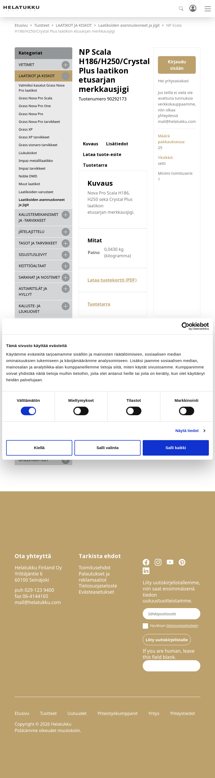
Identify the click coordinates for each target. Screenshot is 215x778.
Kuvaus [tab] (90, 144)
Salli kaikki (175, 447)
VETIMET (26, 64)
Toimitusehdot (94, 567)
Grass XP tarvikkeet (34, 137)
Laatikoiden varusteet (36, 191)
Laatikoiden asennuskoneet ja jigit (129, 25)
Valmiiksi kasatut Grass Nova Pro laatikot (42, 88)
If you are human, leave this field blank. (168, 654)
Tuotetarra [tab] (95, 165)
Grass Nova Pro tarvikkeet (39, 121)
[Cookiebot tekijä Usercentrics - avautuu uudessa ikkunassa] (185, 326)
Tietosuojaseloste (98, 585)
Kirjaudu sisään (177, 65)
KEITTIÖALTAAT (32, 265)
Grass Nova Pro (31, 113)
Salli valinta (108, 447)
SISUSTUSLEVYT (33, 254)
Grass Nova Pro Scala (35, 98)
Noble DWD (28, 176)
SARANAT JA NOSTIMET (39, 277)
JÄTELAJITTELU (32, 231)
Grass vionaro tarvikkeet (38, 144)
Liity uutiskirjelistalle (167, 639)
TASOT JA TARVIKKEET (38, 243)
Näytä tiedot (187, 430)
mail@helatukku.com (38, 602)
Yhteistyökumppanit (117, 713)
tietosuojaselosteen (182, 625)
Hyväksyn (170, 626)
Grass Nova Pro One (35, 105)
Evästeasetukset (96, 592)
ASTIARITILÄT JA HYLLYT (33, 291)
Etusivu (21, 25)
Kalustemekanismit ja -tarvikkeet (38, 217)
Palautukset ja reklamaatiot (94, 576)
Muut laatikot (29, 183)
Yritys (153, 713)
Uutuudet (77, 713)
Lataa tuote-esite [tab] (102, 154)
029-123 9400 (39, 590)
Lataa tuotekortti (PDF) (112, 280)
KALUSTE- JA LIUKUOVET (29, 308)
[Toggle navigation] (208, 9)
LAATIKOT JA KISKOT (74, 25)
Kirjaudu (193, 8)
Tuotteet (41, 25)
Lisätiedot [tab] (117, 144)
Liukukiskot (28, 152)
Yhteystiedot (182, 713)
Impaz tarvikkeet (32, 168)
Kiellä (39, 447)
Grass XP (26, 129)
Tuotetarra (98, 304)
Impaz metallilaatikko (36, 160)
